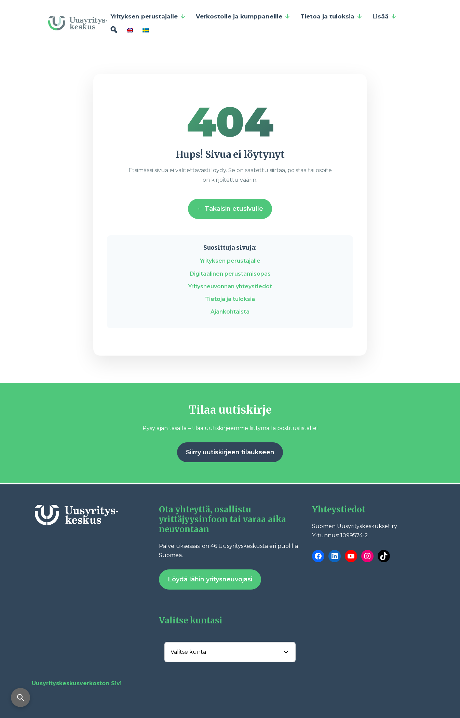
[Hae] (113, 30)
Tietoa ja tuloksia (331, 16)
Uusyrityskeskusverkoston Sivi (77, 683)
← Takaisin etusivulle (230, 208)
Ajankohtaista (230, 311)
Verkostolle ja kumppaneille (243, 16)
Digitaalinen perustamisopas (230, 274)
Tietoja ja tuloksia (230, 299)
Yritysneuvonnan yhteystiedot (230, 286)
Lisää (384, 16)
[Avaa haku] (20, 697)
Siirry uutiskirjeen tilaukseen (230, 452)
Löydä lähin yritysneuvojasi (210, 579)
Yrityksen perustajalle (148, 16)
